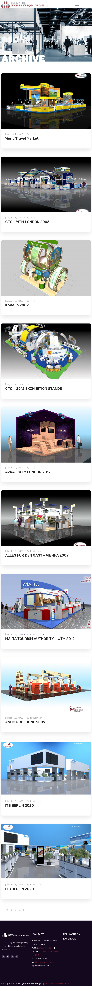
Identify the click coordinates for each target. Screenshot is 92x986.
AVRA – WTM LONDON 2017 (28, 472)
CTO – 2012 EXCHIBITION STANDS (33, 388)
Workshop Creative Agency (57, 983)
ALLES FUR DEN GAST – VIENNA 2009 (37, 555)
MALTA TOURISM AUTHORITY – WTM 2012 (40, 639)
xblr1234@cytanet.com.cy (44, 962)
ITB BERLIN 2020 (19, 805)
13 (19, 910)
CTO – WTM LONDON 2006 (27, 222)
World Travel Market (22, 138)
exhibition (36, 551)
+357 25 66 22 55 (46, 948)
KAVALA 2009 (17, 305)
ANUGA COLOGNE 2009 (25, 722)
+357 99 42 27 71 (45, 951)
